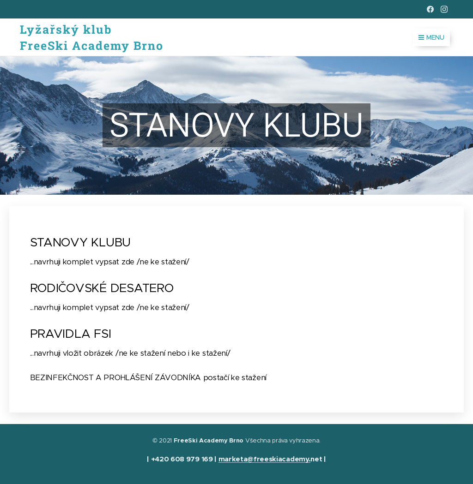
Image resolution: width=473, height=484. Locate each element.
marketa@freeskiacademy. (264, 458)
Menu (431, 37)
